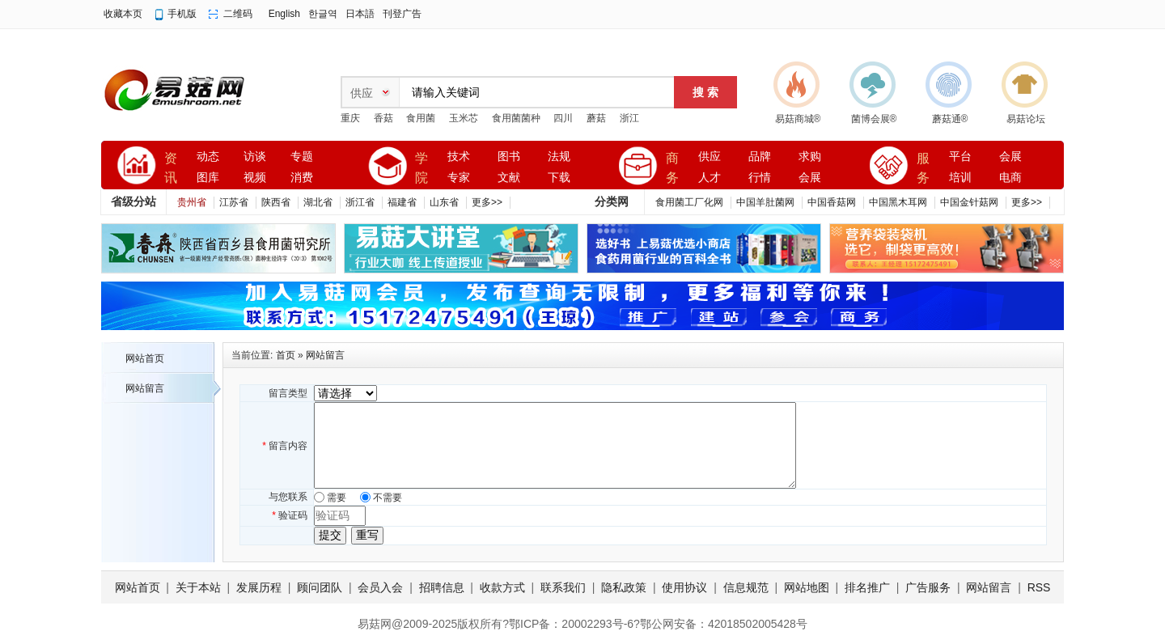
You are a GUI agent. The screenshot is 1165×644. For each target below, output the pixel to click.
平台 (960, 156)
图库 (208, 178)
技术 (458, 156)
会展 (810, 178)
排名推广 (867, 587)
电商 (1010, 178)
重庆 (350, 118)
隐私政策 (623, 587)
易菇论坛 (1025, 119)
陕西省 (275, 202)
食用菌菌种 (516, 118)
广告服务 (928, 587)
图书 (509, 156)
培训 (960, 178)
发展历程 (259, 587)
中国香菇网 (831, 202)
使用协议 (684, 587)
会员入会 (380, 587)
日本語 (360, 13)
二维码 (237, 13)
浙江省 (360, 202)
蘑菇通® (950, 119)
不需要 (387, 497)
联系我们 (563, 587)
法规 (559, 156)
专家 (458, 178)
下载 (559, 178)
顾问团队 (319, 587)
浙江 (629, 118)
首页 (285, 355)
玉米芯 (463, 118)
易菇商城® (798, 119)
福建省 (402, 202)
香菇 (383, 118)
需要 (336, 497)
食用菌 (420, 118)
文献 (509, 178)
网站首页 (144, 358)
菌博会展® (874, 119)
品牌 (759, 156)
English (284, 13)
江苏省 (233, 202)
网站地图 (806, 587)
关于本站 (198, 587)
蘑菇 (596, 118)
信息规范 (746, 587)
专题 (301, 156)
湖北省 (318, 202)
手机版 (182, 13)
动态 (208, 156)
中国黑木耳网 (898, 202)
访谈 (255, 156)
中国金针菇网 (969, 202)
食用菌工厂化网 (689, 202)
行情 (759, 178)
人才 (709, 178)
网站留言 (144, 388)
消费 (301, 178)
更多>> (487, 202)
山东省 (444, 202)
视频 (255, 178)
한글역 (322, 13)
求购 (810, 156)
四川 (563, 118)
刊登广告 (402, 13)
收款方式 (502, 587)
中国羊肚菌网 (765, 202)
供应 (709, 156)
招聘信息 (441, 587)
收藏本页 (123, 13)
